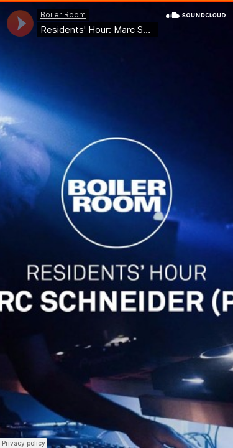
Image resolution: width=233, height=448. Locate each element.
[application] (20, 23)
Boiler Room (63, 14)
